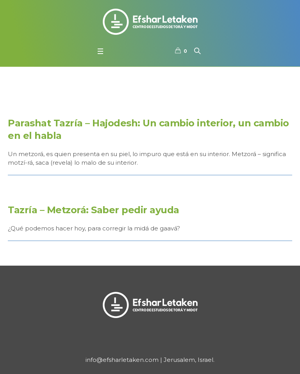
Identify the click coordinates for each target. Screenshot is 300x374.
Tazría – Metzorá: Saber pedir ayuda (93, 210)
